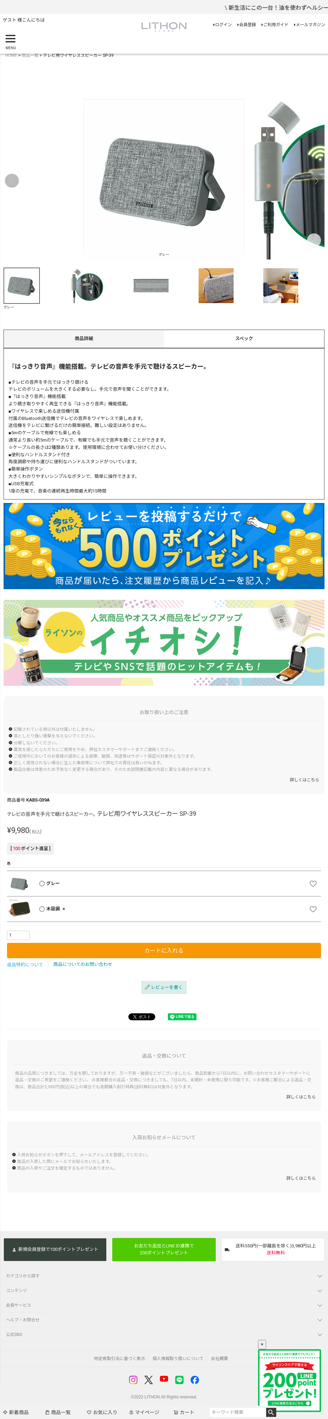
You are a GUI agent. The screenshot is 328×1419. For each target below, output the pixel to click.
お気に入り (102, 1412)
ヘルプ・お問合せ (23, 1319)
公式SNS (14, 1334)
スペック (244, 338)
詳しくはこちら (304, 780)
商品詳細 (84, 338)
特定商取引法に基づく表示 (119, 1358)
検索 (271, 1412)
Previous (12, 181)
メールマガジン (310, 24)
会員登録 (247, 24)
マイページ (144, 1412)
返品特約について (25, 964)
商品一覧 (58, 1412)
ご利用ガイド (275, 24)
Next (316, 181)
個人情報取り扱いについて (178, 1358)
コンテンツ (16, 1290)
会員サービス (18, 1305)
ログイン (223, 24)
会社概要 (219, 1358)
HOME (11, 55)
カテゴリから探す (23, 1276)
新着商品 (16, 1412)
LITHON (152, 1397)
